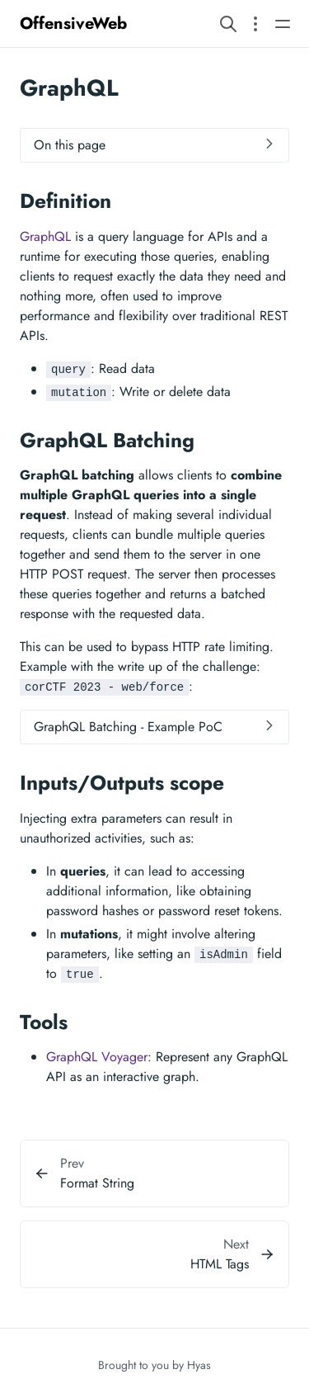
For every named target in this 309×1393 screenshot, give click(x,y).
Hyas (199, 1365)
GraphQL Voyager (96, 1056)
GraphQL (45, 236)
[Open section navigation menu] (255, 23)
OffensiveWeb (73, 23)
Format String (97, 1182)
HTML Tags (219, 1263)
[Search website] (228, 23)
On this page (69, 144)
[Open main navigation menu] (283, 23)
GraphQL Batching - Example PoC (128, 726)
